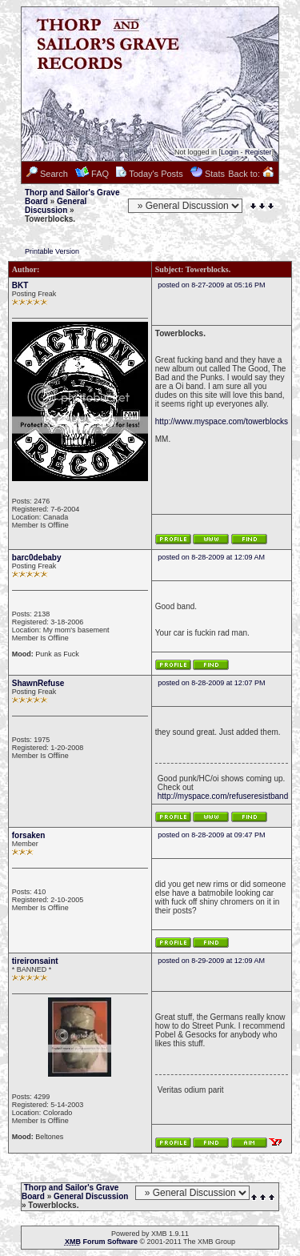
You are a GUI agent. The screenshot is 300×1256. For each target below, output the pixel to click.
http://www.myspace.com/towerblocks (221, 421)
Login (229, 152)
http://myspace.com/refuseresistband (223, 796)
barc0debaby (37, 557)
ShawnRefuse (38, 683)
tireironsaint (35, 961)
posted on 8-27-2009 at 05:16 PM (211, 285)
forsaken (29, 835)
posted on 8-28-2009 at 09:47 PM (211, 835)
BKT (20, 285)
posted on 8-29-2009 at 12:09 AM (211, 961)
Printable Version (52, 251)
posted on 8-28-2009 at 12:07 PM (211, 683)
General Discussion (55, 206)
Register (258, 152)
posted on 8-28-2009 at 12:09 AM (211, 557)
